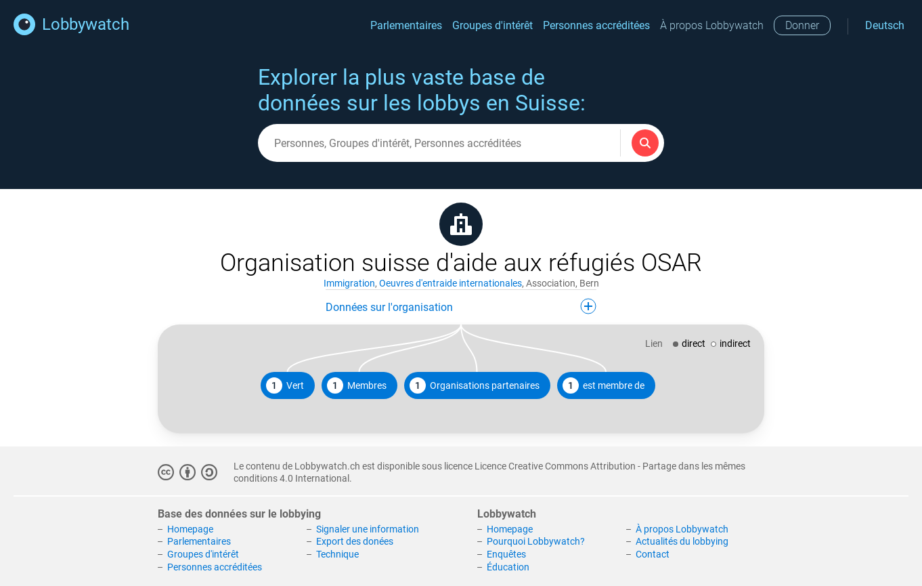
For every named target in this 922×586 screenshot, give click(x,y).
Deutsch (884, 25)
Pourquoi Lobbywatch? (536, 541)
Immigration (349, 283)
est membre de (603, 385)
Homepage (190, 529)
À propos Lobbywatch (712, 25)
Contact (652, 554)
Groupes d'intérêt (492, 25)
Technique (337, 554)
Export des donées (354, 541)
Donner (802, 25)
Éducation (508, 567)
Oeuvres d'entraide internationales (450, 283)
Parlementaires (406, 25)
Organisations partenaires (475, 385)
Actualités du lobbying (682, 541)
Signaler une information (367, 529)
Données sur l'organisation (461, 306)
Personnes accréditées (596, 25)
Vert (285, 385)
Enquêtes (506, 554)
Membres (357, 385)
